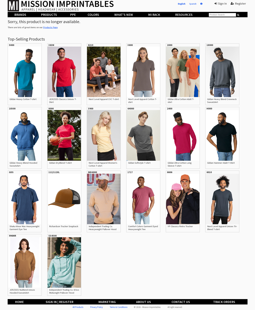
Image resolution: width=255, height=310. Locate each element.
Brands (20, 15)
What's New (123, 15)
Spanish (192, 3)
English (181, 3)
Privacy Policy (96, 307)
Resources (184, 15)
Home (19, 302)
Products (49, 15)
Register (238, 3)
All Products (78, 307)
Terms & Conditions (118, 307)
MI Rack (154, 15)
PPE (73, 15)
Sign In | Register (59, 302)
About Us (143, 302)
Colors (93, 15)
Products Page (50, 27)
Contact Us (181, 302)
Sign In (221, 3)
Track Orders (224, 302)
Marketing (107, 302)
